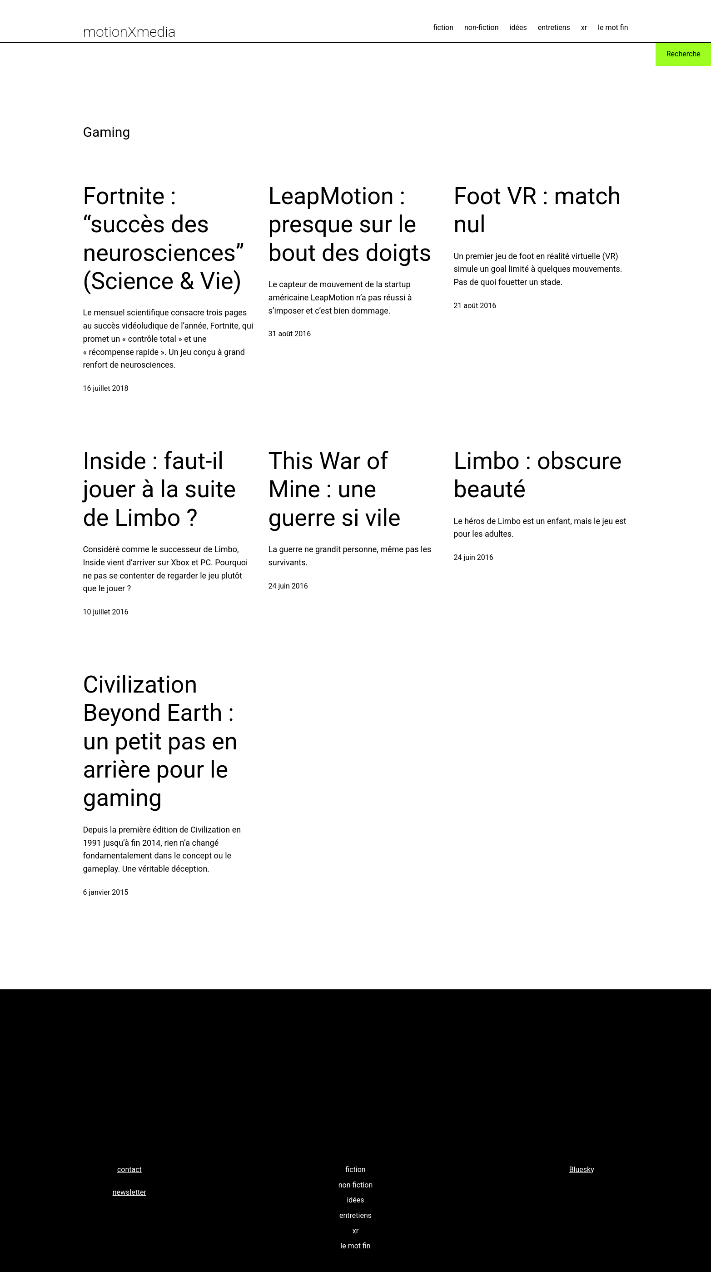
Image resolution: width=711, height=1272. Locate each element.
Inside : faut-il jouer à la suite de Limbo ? (159, 489)
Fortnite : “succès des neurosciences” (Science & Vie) (163, 238)
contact (129, 1169)
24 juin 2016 (288, 586)
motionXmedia (129, 31)
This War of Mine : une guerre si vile (334, 489)
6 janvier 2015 (106, 892)
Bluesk (580, 1169)
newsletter (129, 1192)
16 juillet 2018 (106, 388)
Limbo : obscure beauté (538, 475)
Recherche (683, 54)
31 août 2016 (289, 333)
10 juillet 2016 (106, 612)
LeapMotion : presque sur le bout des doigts (350, 224)
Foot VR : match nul (537, 210)
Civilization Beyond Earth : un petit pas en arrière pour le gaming (160, 741)
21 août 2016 (475, 305)
